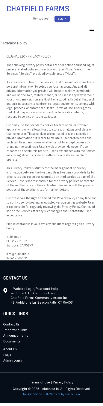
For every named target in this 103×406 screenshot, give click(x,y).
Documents (11, 341)
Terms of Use (40, 382)
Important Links (15, 330)
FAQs (7, 355)
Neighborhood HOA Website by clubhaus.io (51, 394)
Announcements (15, 335)
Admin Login (12, 360)
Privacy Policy (63, 382)
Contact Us (11, 324)
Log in (62, 19)
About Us (10, 349)
